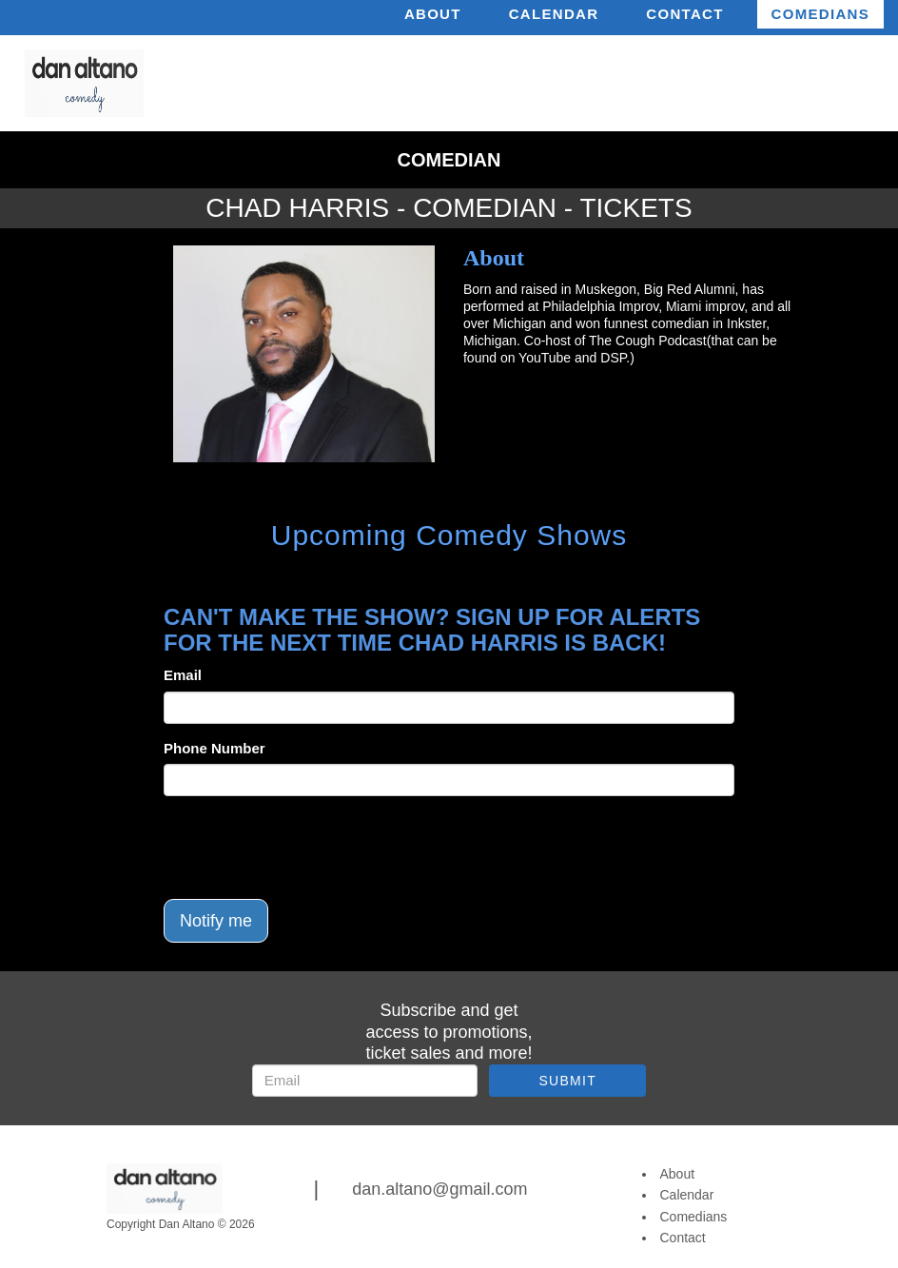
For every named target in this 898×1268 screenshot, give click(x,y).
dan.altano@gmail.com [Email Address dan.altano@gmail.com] (439, 1189)
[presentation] (308, 847)
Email (183, 675)
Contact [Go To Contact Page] (683, 1237)
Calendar (554, 14)
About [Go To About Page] (677, 1173)
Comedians (820, 14)
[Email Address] (365, 1080)
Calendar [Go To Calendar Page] (687, 1194)
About (432, 14)
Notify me (216, 920)
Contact (684, 14)
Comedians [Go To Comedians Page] (694, 1216)
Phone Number (214, 748)
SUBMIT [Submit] (567, 1080)
